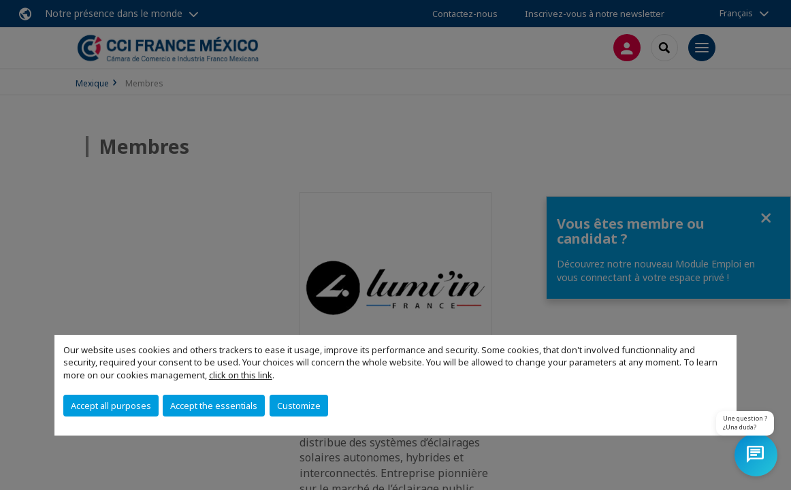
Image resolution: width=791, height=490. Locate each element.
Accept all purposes (111, 405)
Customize (299, 405)
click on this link (240, 375)
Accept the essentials (213, 405)
